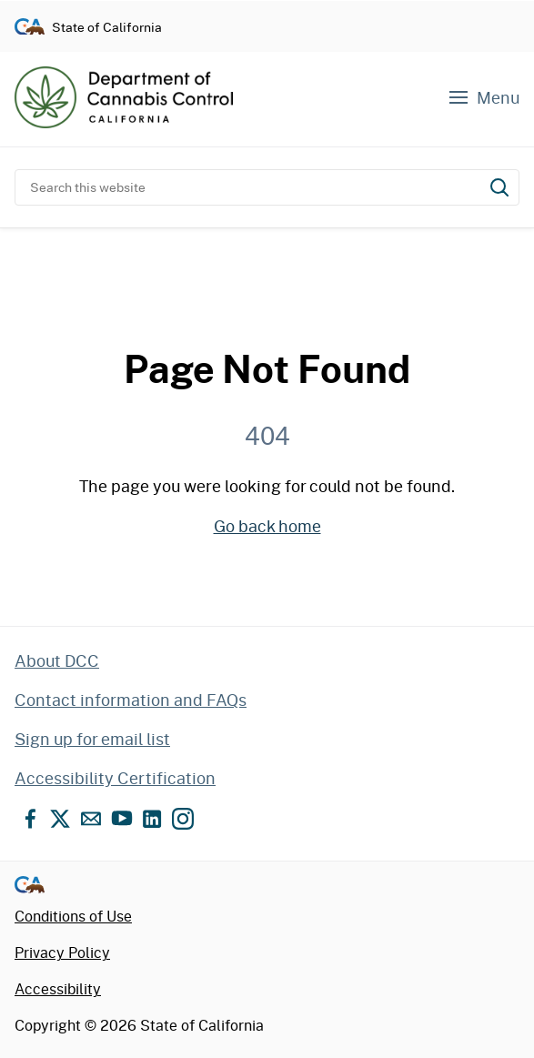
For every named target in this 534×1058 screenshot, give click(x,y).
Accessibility (58, 988)
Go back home (267, 526)
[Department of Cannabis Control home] (124, 97)
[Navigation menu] (483, 98)
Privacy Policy (62, 952)
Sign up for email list (92, 739)
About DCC (57, 660)
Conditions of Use (73, 915)
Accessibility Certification (115, 778)
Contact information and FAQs (131, 699)
